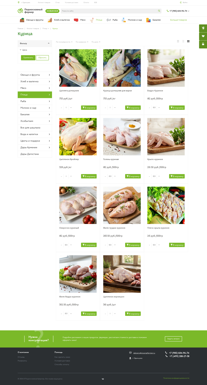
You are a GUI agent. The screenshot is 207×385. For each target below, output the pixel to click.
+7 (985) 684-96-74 (178, 11)
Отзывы (21, 357)
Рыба (35, 101)
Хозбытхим (35, 121)
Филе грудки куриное (114, 228)
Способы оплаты (62, 365)
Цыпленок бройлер (69, 159)
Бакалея (35, 114)
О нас (57, 2)
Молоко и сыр (35, 108)
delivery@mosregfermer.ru (144, 353)
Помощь (58, 352)
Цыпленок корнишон (113, 297)
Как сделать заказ (62, 357)
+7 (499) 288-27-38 (179, 356)
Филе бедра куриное (69, 297)
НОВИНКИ (52, 11)
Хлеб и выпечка (35, 81)
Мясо (35, 88)
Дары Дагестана (29, 154)
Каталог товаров (44, 2)
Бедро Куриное (155, 91)
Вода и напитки (35, 134)
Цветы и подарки (35, 141)
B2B (95, 2)
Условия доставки (71, 2)
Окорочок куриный (69, 228)
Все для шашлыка (30, 128)
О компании (23, 352)
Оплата (86, 2)
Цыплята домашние (69, 91)
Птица (35, 94)
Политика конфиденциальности (176, 378)
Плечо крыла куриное (158, 228)
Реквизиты (22, 361)
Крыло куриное (155, 159)
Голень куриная (111, 159)
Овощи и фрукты (35, 75)
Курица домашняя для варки (117, 91)
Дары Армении (35, 147)
